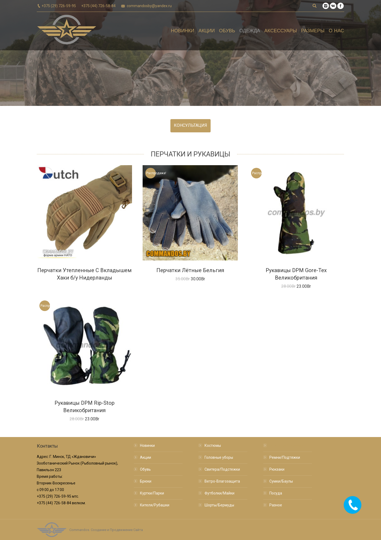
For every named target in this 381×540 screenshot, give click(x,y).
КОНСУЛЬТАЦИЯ (190, 125)
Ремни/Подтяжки (284, 457)
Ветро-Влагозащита (222, 481)
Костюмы (213, 445)
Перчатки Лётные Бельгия (190, 270)
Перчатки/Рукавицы (287, 445)
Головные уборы (219, 457)
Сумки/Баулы (281, 481)
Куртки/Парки (152, 493)
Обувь (145, 469)
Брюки (145, 481)
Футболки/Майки (219, 493)
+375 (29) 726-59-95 (59, 6)
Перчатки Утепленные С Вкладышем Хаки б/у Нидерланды (84, 274)
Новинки (147, 445)
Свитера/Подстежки (222, 469)
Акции (145, 457)
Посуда (275, 493)
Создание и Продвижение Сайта (117, 530)
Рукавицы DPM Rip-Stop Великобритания (85, 406)
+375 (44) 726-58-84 (98, 6)
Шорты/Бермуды (219, 505)
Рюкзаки (276, 469)
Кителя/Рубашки (154, 505)
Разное (275, 505)
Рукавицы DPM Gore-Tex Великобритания (296, 274)
